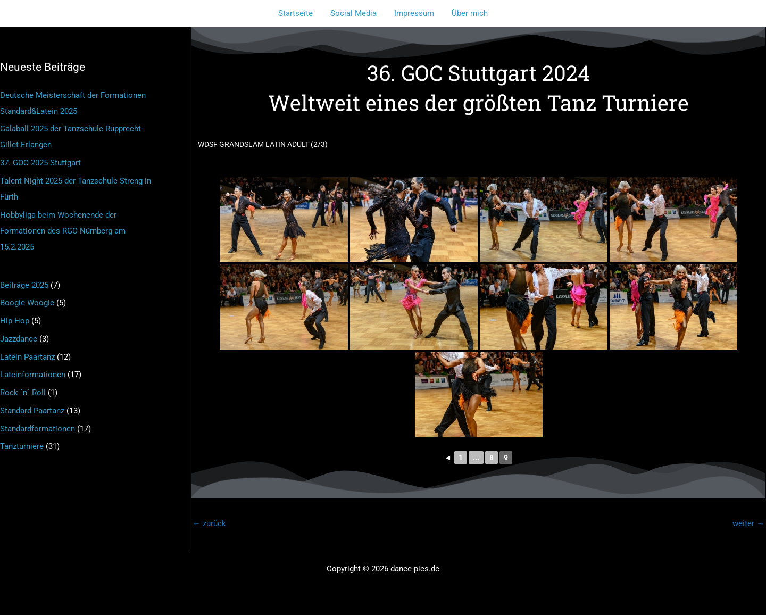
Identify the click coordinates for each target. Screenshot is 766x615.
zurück (209, 523)
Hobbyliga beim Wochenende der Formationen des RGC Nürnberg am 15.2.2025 (63, 231)
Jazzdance (18, 339)
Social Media (354, 13)
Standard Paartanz (32, 410)
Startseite (298, 13)
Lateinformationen (32, 374)
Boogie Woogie (27, 303)
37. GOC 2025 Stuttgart (40, 163)
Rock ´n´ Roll (23, 392)
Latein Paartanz (27, 357)
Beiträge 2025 (24, 285)
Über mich (467, 13)
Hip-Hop (14, 321)
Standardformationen (37, 429)
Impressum (414, 13)
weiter (748, 523)
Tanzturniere (22, 446)
